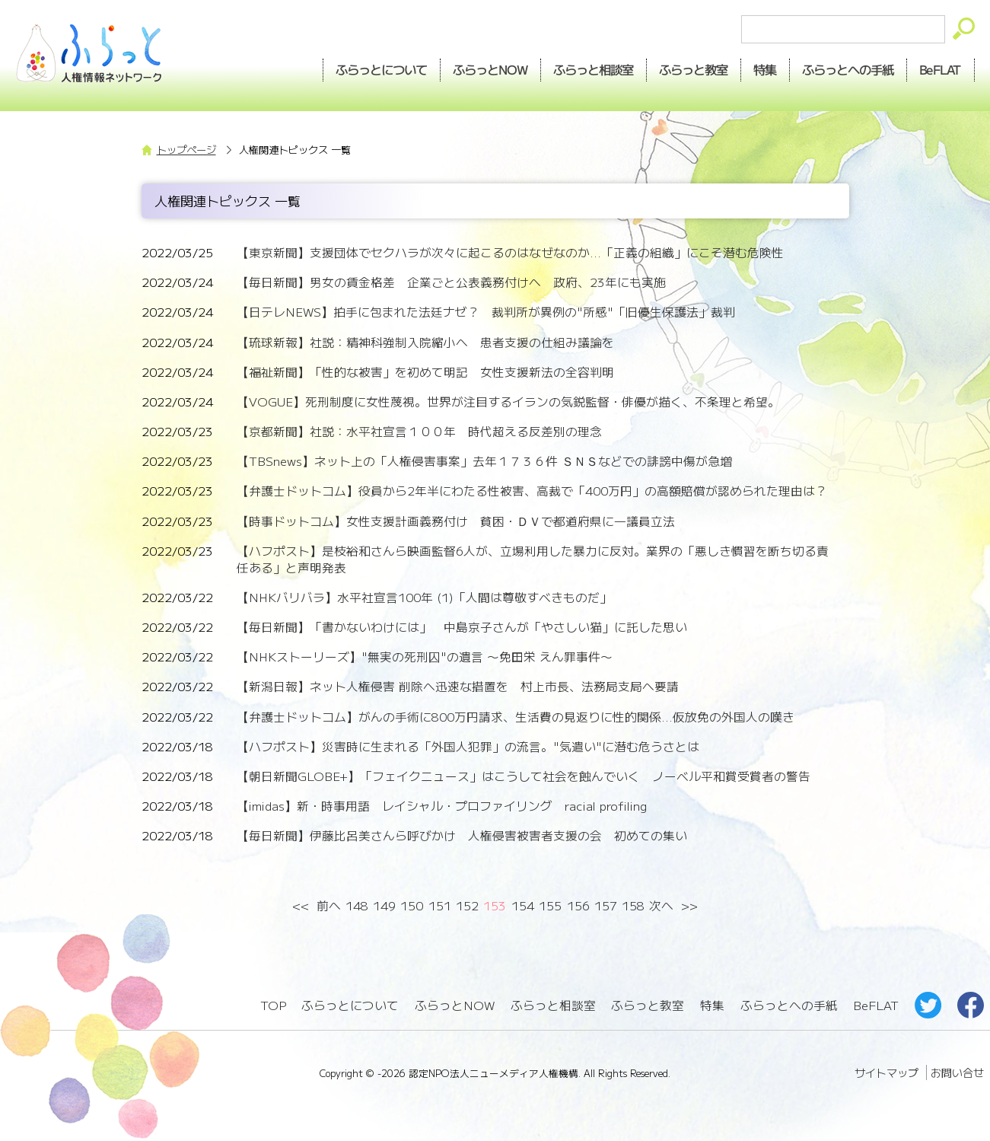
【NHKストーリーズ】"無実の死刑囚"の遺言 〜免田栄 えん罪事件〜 (425, 656)
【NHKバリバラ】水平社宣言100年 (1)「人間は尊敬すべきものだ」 (424, 597)
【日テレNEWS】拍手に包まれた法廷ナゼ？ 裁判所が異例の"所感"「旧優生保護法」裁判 (486, 311)
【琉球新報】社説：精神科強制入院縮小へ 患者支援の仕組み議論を (425, 342)
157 (605, 905)
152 (467, 905)
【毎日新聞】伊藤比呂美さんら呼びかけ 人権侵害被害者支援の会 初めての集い (462, 835)
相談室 (593, 69)
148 (356, 905)
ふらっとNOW (455, 1005)
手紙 (847, 69)
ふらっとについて (382, 69)
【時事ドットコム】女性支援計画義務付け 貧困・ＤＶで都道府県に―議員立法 (456, 521)
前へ (329, 905)
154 (522, 905)
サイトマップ (886, 1072)
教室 (693, 69)
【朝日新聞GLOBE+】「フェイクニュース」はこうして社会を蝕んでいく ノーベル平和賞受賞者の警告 (523, 776)
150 (411, 905)
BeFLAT (940, 69)
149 (384, 905)
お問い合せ (957, 1072)
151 (439, 905)
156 (578, 905)
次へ (661, 905)
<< (301, 905)
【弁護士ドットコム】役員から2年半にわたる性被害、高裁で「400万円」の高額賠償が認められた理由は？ (532, 490)
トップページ (186, 149)
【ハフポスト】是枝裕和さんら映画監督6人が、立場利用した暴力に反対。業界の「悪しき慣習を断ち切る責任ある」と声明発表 (533, 559)
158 (633, 905)
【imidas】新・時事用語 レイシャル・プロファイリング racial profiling (442, 805)
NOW (491, 69)
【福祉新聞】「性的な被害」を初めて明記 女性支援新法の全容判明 (425, 372)
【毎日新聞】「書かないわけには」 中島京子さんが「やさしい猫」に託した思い (462, 627)
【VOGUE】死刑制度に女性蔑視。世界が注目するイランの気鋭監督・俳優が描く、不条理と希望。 (508, 401)
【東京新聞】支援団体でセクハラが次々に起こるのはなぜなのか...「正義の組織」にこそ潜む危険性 (510, 252)
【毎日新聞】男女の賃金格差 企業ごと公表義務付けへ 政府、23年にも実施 (451, 282)
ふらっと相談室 (553, 1005)
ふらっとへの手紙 (789, 1005)
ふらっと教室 (647, 1005)
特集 (764, 69)
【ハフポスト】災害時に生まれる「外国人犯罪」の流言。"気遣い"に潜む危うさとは (468, 746)
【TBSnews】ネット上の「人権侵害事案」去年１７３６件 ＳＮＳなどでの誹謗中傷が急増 (484, 461)
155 (550, 905)
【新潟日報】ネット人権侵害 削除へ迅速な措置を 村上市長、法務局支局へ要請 (458, 686)
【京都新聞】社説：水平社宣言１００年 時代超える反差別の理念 (419, 431)
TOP (273, 1005)
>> (689, 905)
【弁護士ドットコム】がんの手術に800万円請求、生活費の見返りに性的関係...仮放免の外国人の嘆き (515, 716)
